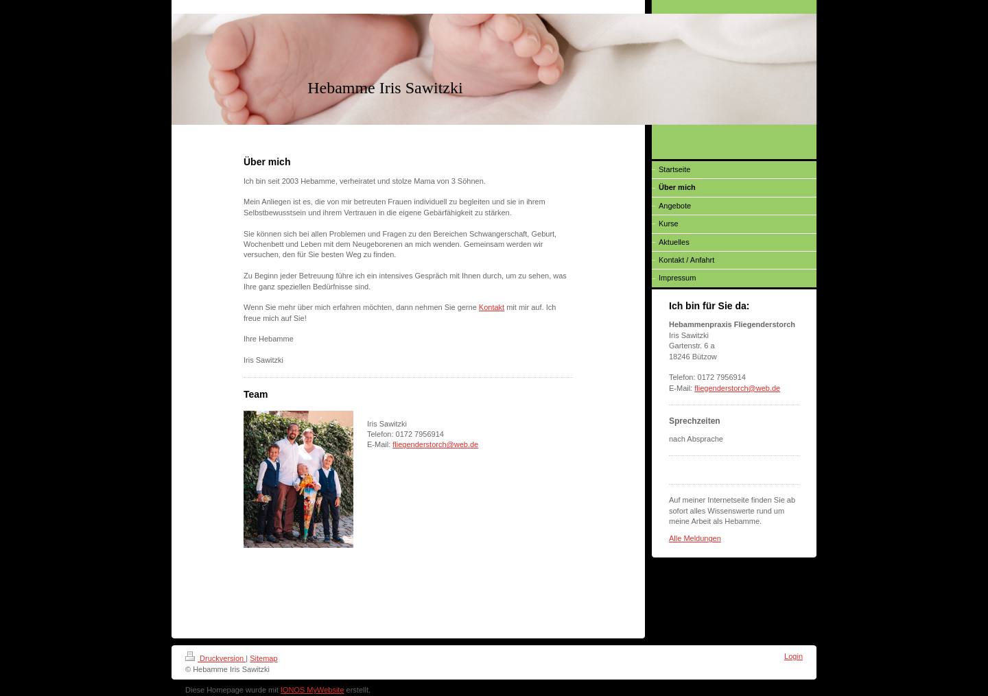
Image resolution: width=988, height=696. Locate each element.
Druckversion (215, 658)
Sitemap (263, 658)
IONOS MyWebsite (312, 690)
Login (793, 656)
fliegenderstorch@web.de (435, 444)
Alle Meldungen (695, 538)
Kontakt (491, 307)
